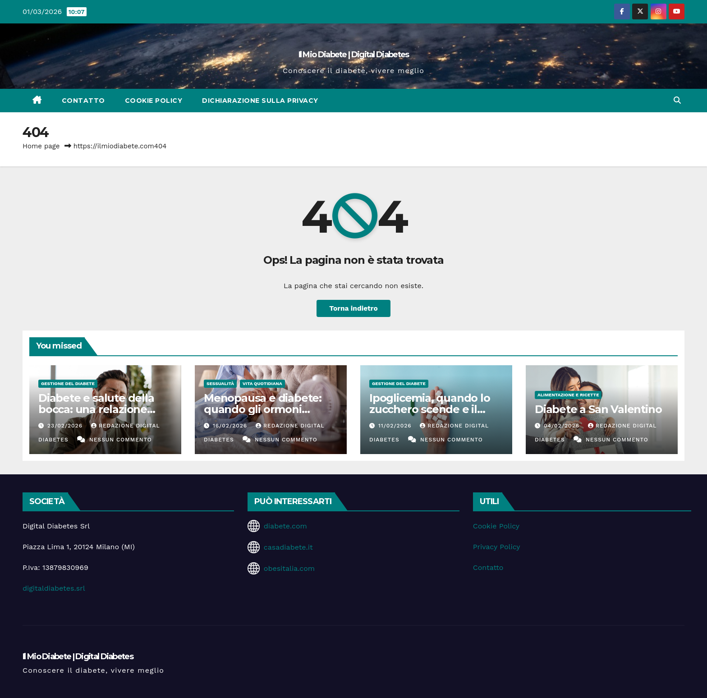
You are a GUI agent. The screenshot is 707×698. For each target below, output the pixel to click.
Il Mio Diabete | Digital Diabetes (353, 55)
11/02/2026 (396, 425)
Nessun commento (120, 439)
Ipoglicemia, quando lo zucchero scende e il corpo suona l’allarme (429, 409)
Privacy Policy (496, 546)
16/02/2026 (231, 425)
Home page (41, 146)
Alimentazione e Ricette (568, 394)
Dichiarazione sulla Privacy (260, 100)
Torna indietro (354, 308)
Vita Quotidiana (262, 383)
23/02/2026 (66, 425)
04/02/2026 (563, 425)
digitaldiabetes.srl (54, 588)
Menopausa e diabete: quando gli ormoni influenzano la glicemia (265, 409)
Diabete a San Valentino (598, 409)
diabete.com (285, 526)
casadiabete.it (288, 547)
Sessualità (220, 383)
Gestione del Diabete (68, 383)
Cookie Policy (154, 100)
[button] (677, 100)
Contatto (83, 100)
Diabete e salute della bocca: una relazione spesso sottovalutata (96, 409)
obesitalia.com (289, 568)
